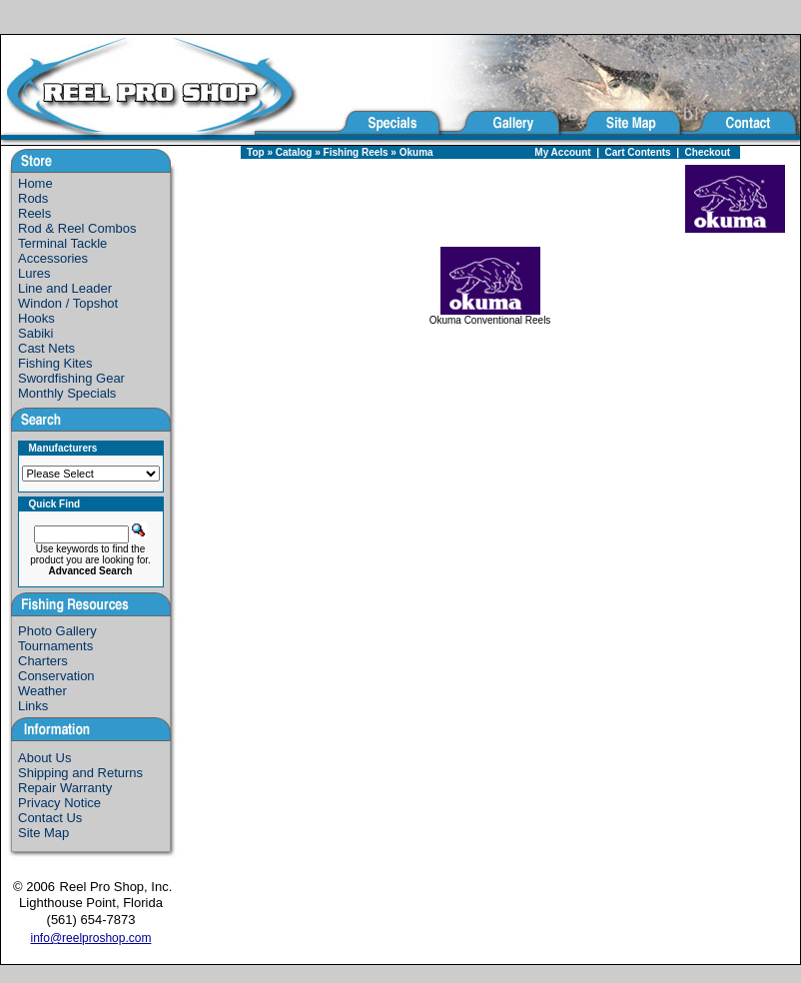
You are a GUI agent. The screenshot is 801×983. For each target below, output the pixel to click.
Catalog (294, 152)
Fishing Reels (356, 152)
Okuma (416, 152)
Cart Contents (638, 152)
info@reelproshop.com (91, 938)
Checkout (708, 152)
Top (256, 152)
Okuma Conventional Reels (490, 316)
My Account (562, 152)
